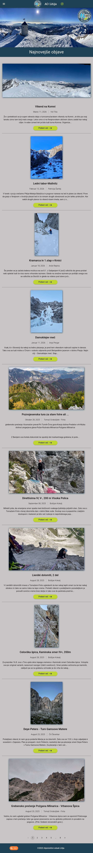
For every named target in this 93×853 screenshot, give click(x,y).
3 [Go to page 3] (42, 838)
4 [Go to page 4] (46, 838)
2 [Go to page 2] (37, 838)
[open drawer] (3, 3)
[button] (14, 848)
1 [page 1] (33, 838)
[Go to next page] (65, 838)
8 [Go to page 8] (60, 838)
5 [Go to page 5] (51, 838)
